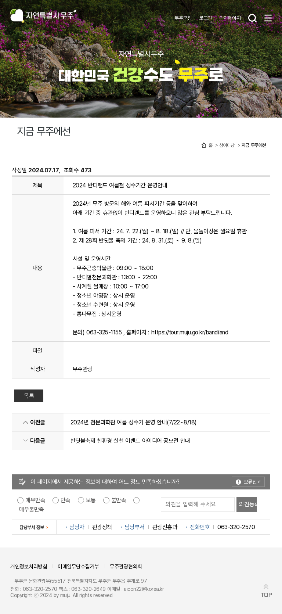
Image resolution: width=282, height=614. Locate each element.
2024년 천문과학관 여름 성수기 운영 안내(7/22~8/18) (133, 422)
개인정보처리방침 (28, 566)
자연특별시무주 (43, 16)
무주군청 (182, 17)
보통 (91, 500)
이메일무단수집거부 (78, 566)
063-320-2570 (40, 588)
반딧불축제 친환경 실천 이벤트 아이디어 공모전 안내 (130, 441)
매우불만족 (31, 509)
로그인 (205, 17)
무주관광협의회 (126, 566)
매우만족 (35, 500)
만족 (65, 500)
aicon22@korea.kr (144, 588)
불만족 (118, 500)
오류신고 (252, 481)
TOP (266, 595)
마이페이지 (230, 17)
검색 (252, 18)
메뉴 (268, 18)
